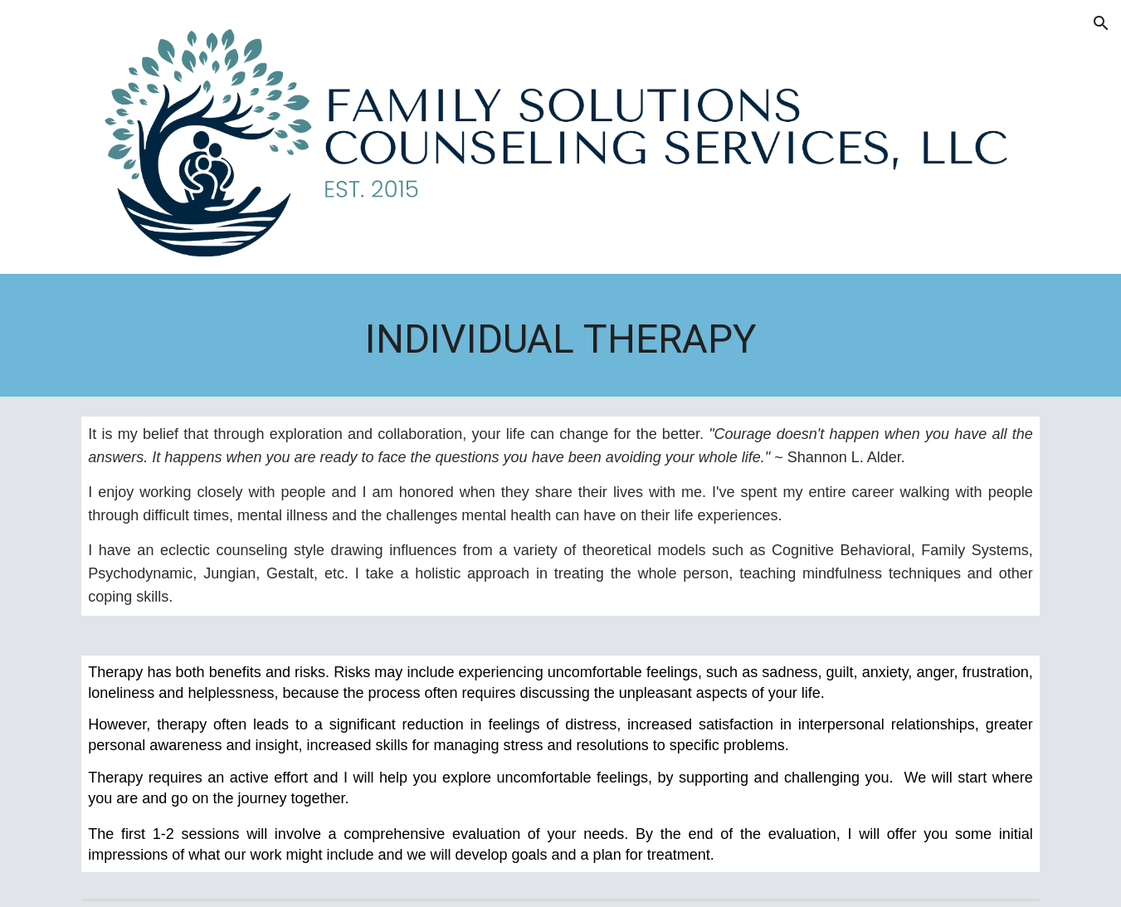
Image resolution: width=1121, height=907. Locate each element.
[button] (1101, 23)
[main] (560, 339)
